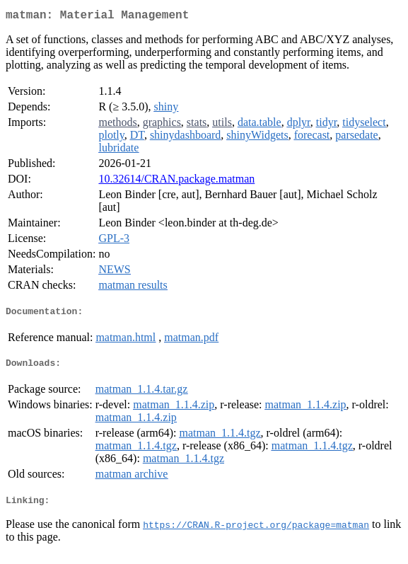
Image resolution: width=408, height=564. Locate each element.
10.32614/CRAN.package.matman (176, 181)
